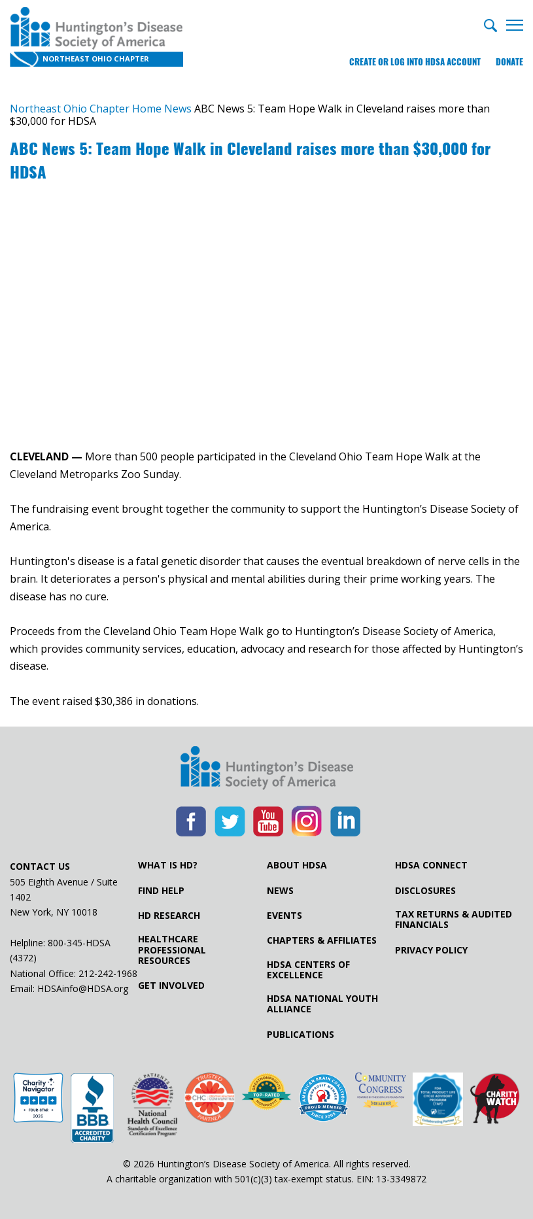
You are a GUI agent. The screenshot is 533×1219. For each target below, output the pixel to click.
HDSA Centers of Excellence (308, 969)
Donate (509, 61)
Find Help (161, 890)
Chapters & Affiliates (322, 940)
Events (284, 915)
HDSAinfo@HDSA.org (82, 988)
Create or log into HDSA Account (415, 61)
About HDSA (297, 865)
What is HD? (168, 865)
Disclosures (425, 890)
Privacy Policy (431, 950)
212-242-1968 (107, 973)
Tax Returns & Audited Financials (453, 919)
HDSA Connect (431, 865)
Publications (300, 1034)
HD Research (169, 915)
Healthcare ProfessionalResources (172, 949)
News (280, 890)
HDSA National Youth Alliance (322, 1003)
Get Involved (171, 985)
